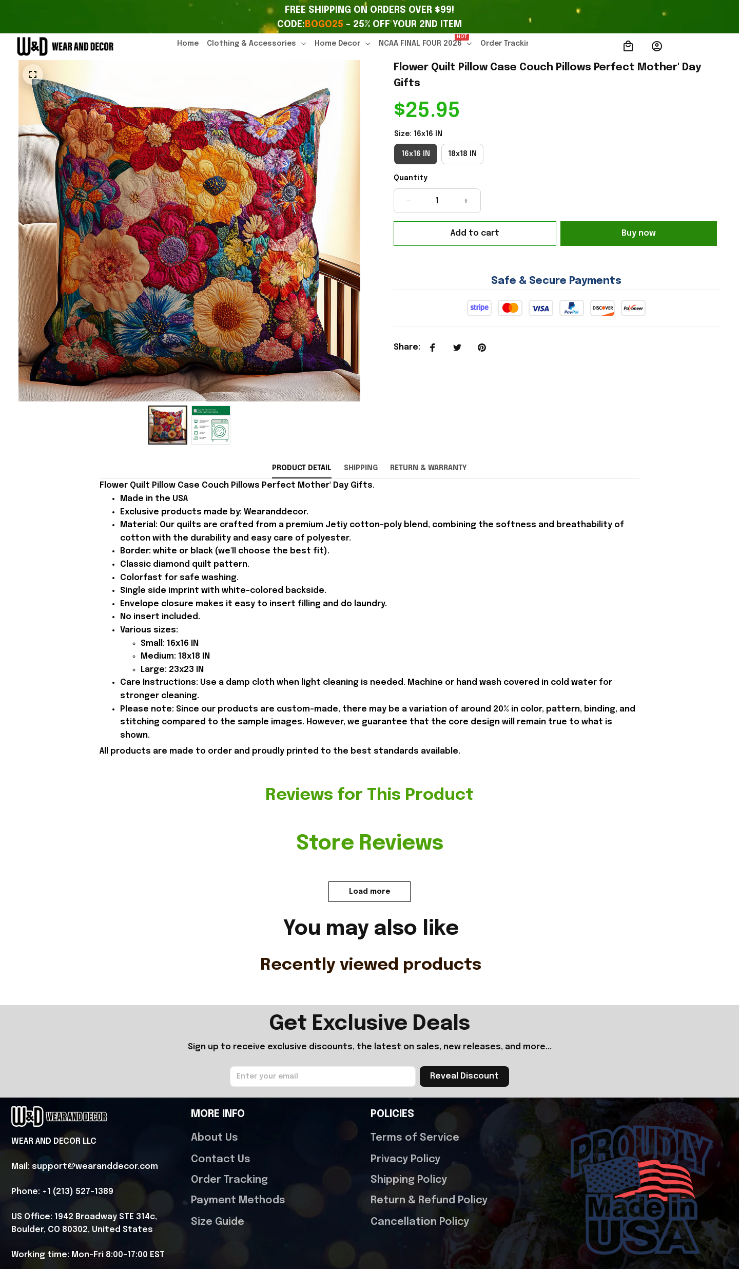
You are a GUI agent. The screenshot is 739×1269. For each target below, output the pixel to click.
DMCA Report (108, 1235)
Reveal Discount (464, 1011)
